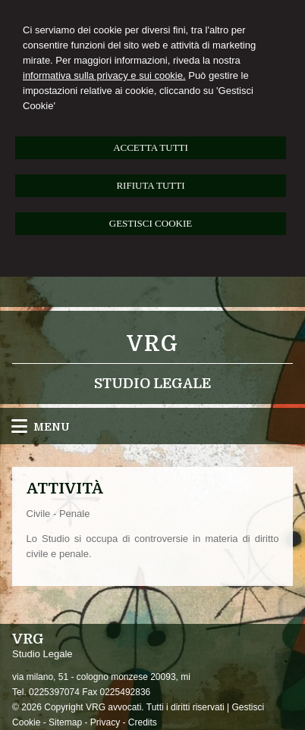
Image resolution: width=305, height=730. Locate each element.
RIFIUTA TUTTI (150, 185)
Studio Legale (152, 383)
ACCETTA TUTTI (150, 147)
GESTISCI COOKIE (150, 223)
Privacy (105, 722)
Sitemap (65, 722)
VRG (153, 344)
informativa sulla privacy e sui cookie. (104, 75)
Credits (142, 722)
